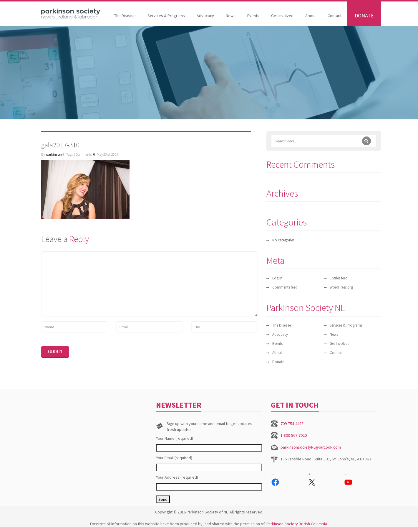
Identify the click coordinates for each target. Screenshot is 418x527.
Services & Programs (166, 15)
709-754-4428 (292, 423)
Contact (334, 15)
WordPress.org (341, 287)
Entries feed (339, 278)
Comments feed (284, 287)
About (310, 15)
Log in (277, 278)
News (230, 15)
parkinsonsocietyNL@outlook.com (311, 447)
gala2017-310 (60, 144)
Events (253, 15)
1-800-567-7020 (294, 435)
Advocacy (205, 15)
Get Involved (282, 15)
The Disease (125, 15)
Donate (364, 15)
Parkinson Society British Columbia (296, 523)
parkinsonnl (55, 154)
